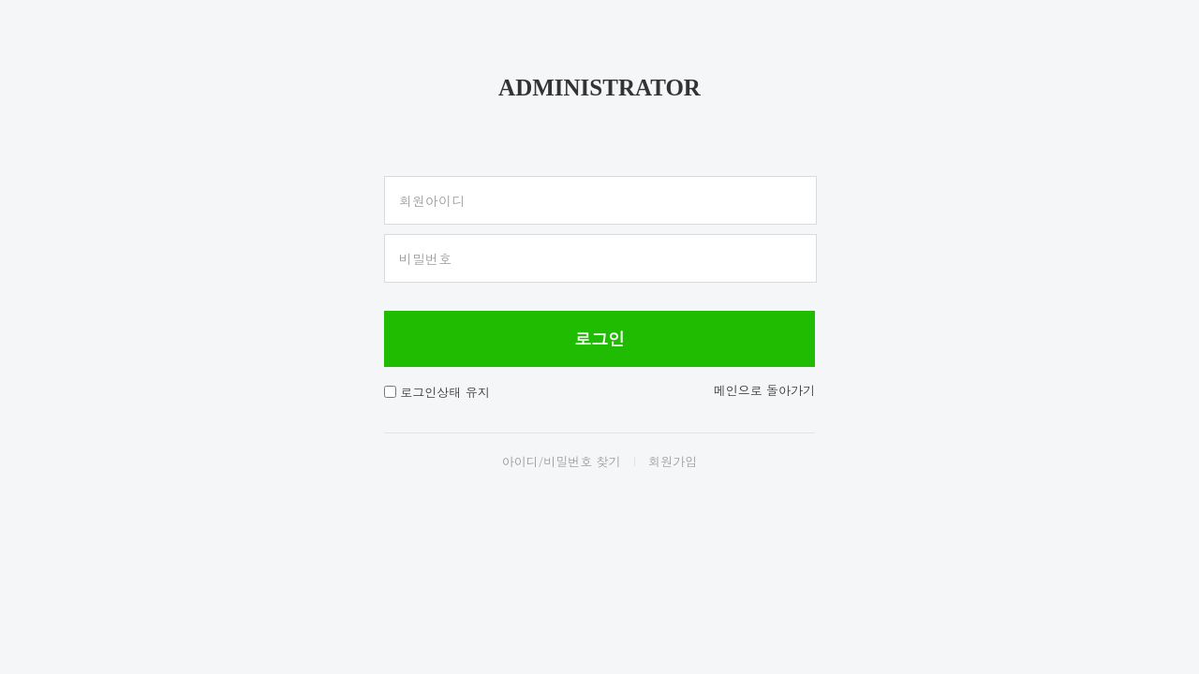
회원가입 (672, 461)
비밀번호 (425, 258)
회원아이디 (432, 200)
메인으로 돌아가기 (764, 390)
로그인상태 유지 (444, 392)
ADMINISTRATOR (599, 87)
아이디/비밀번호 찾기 (561, 461)
